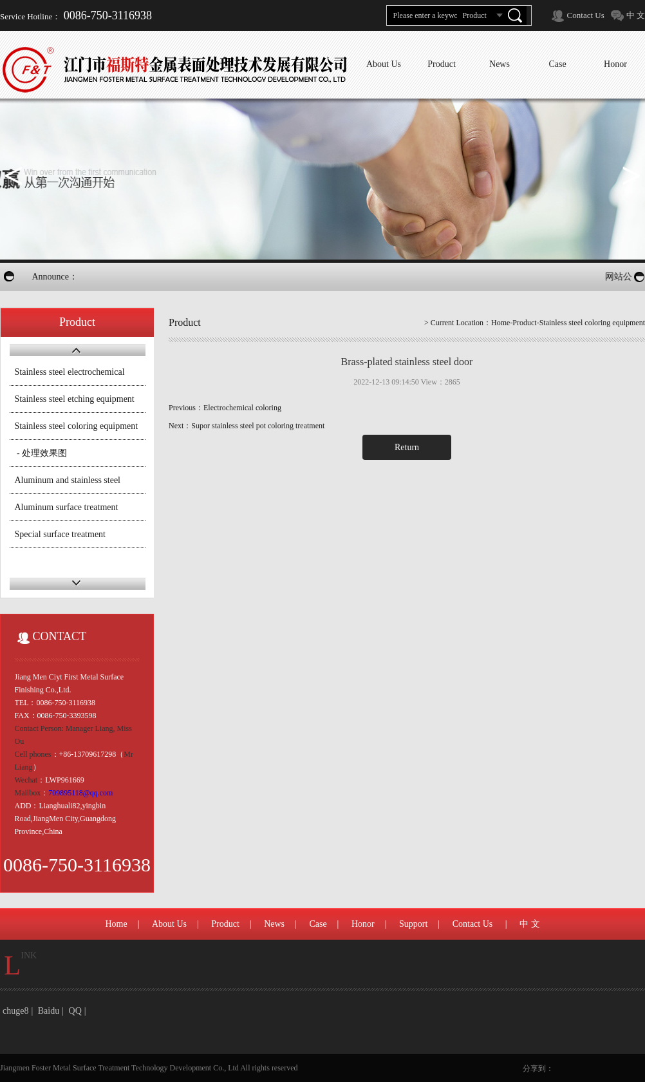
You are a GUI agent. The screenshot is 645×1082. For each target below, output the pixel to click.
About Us (169, 924)
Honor (363, 924)
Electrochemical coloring (242, 407)
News (274, 924)
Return (407, 447)
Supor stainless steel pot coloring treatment (257, 425)
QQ (75, 1011)
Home (500, 322)
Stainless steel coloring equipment (76, 426)
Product (225, 924)
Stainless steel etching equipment (75, 399)
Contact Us (585, 15)
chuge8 (15, 1011)
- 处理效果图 (41, 453)
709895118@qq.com (80, 792)
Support (413, 924)
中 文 (635, 15)
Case (317, 924)
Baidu (48, 1011)
